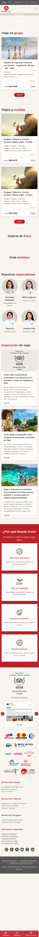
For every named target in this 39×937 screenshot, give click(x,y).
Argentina (34, 2)
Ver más (19, 95)
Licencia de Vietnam (9, 861)
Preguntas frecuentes (9, 839)
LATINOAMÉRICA (18, 2)
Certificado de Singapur (28, 861)
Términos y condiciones (10, 836)
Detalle (32, 86)
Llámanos (6, 934)
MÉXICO (27, 2)
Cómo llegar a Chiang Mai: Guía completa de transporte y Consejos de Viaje (19, 437)
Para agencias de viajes (10, 843)
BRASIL (10, 2)
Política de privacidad (9, 834)
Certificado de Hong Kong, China (21, 863)
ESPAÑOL (4, 2)
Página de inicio (5, 13)
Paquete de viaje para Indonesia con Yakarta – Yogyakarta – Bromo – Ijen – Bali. (19, 65)
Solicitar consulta (30, 934)
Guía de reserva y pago (10, 841)
